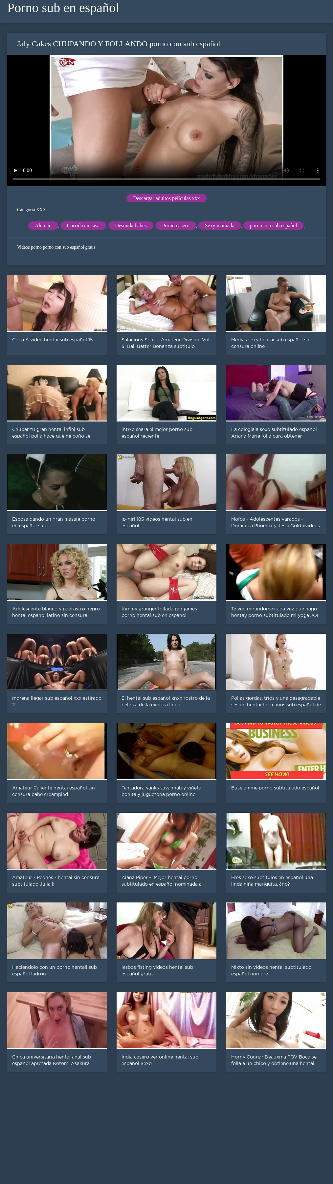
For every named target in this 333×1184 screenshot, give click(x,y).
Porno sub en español (63, 7)
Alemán (43, 225)
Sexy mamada (219, 225)
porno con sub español (273, 225)
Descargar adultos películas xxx (166, 198)
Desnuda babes (130, 225)
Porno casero (175, 225)
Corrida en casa (83, 225)
